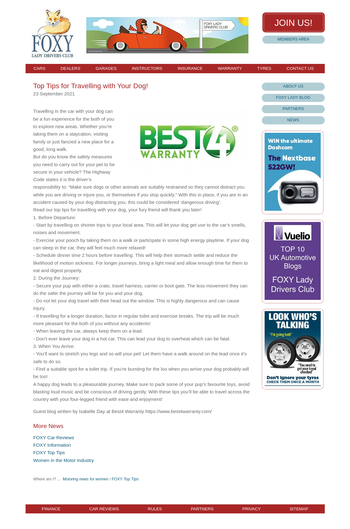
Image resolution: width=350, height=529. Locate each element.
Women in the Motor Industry (63, 460)
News (293, 120)
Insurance (190, 68)
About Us (293, 86)
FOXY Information (52, 445)
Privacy (251, 509)
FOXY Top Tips (49, 452)
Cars (40, 68)
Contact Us (300, 68)
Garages (106, 68)
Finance (51, 509)
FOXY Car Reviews (53, 437)
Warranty (230, 68)
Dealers (70, 68)
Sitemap (299, 509)
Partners (293, 108)
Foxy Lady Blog (293, 97)
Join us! (294, 23)
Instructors (147, 68)
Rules (155, 509)
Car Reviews (104, 509)
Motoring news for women (85, 479)
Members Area (293, 39)
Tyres (264, 68)
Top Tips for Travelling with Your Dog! (90, 86)
